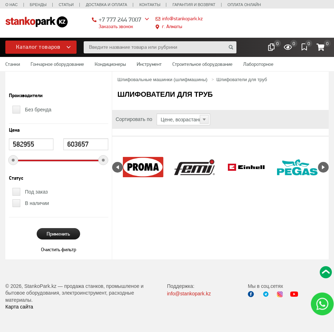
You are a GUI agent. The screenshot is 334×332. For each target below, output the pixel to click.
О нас (11, 4)
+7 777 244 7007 (120, 19)
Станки (12, 64)
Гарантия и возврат (193, 4)
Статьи (66, 4)
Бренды (38, 4)
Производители (26, 96)
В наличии (37, 203)
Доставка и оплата (106, 4)
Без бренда (38, 109)
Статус (16, 178)
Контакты (149, 4)
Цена (14, 130)
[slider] (13, 160)
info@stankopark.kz (182, 18)
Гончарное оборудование (57, 64)
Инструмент (149, 64)
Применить (58, 234)
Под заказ (36, 192)
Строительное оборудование (202, 64)
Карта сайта (19, 307)
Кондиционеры (110, 64)
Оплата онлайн (244, 4)
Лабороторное (258, 64)
